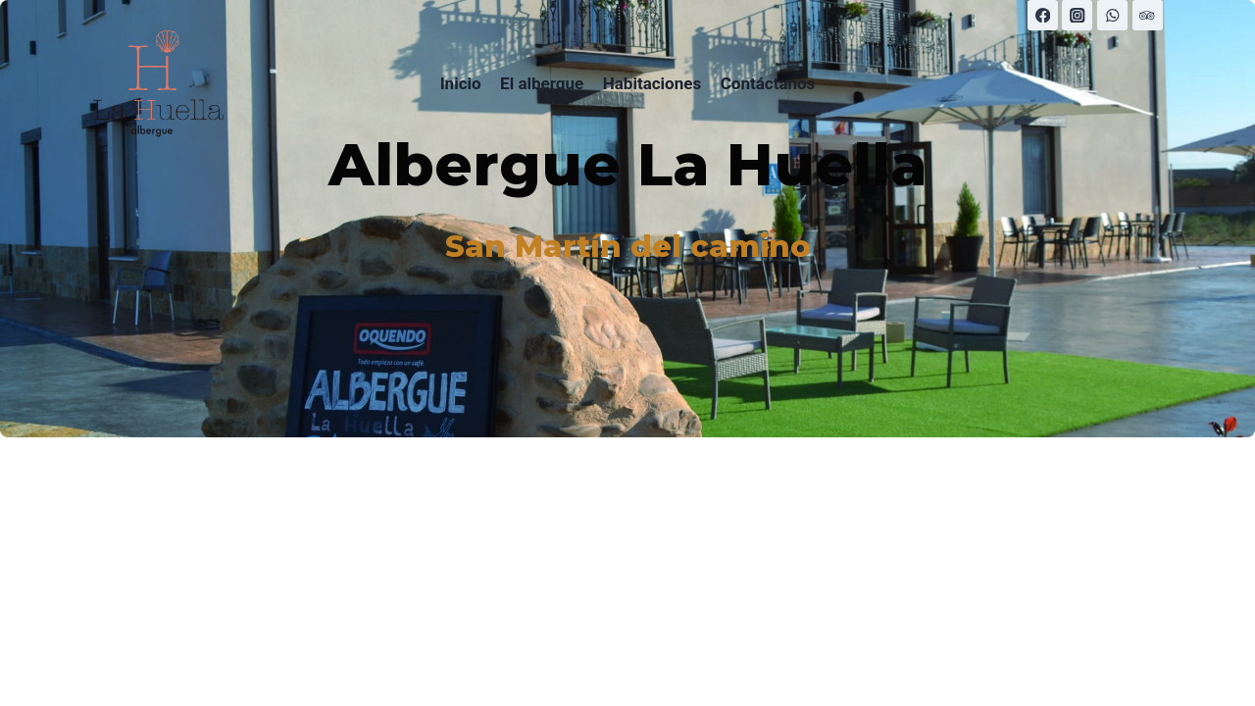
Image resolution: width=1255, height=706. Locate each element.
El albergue (541, 83)
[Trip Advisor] (1147, 15)
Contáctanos (768, 83)
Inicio (460, 83)
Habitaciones (652, 83)
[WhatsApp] (1112, 15)
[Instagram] (1077, 15)
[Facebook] (1043, 15)
